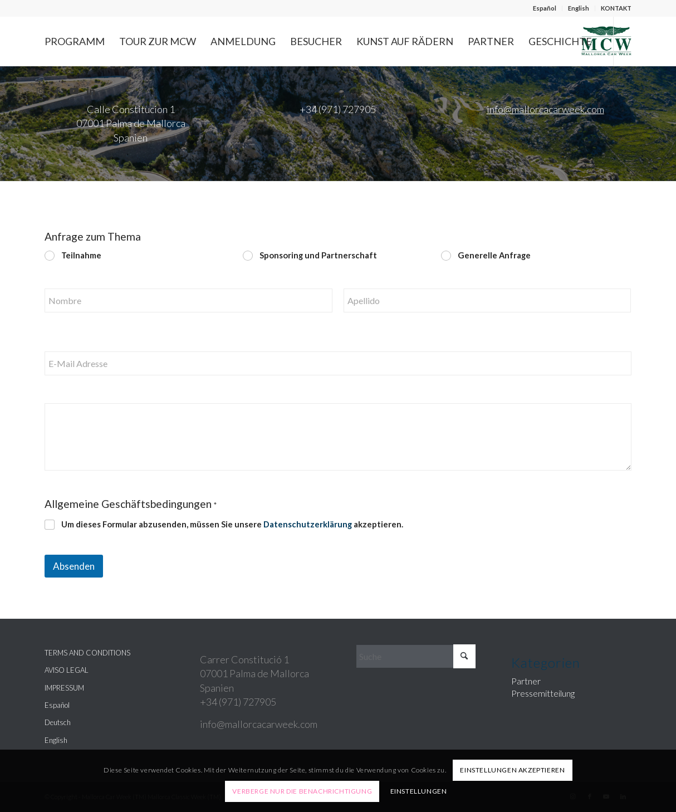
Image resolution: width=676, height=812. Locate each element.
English (578, 8)
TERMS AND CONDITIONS (87, 652)
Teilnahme (81, 255)
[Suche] (416, 656)
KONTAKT (616, 8)
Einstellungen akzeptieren (512, 770)
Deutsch (58, 722)
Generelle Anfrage (494, 255)
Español (544, 8)
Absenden (74, 566)
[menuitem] (544, 8)
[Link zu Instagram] (40, 90)
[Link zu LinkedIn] (90, 90)
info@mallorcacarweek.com (545, 109)
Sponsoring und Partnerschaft (318, 255)
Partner (526, 681)
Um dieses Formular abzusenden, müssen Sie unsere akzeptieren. (232, 524)
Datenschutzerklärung (307, 524)
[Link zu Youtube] (74, 90)
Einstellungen (418, 791)
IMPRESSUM (64, 687)
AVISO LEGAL (67, 670)
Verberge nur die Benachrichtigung (302, 791)
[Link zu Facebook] (57, 90)
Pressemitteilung (543, 693)
